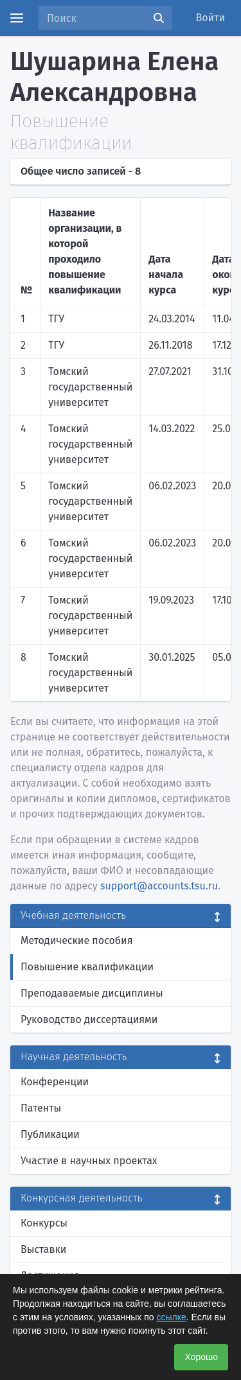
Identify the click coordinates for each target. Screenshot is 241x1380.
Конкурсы (44, 1223)
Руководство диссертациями (89, 1019)
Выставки (43, 1249)
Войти (211, 18)
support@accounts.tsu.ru (159, 886)
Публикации (50, 1134)
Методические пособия (77, 940)
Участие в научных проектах (89, 1161)
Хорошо (201, 1357)
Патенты (41, 1108)
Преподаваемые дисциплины (92, 993)
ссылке (171, 1317)
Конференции (55, 1082)
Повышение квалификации (87, 967)
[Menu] (16, 18)
